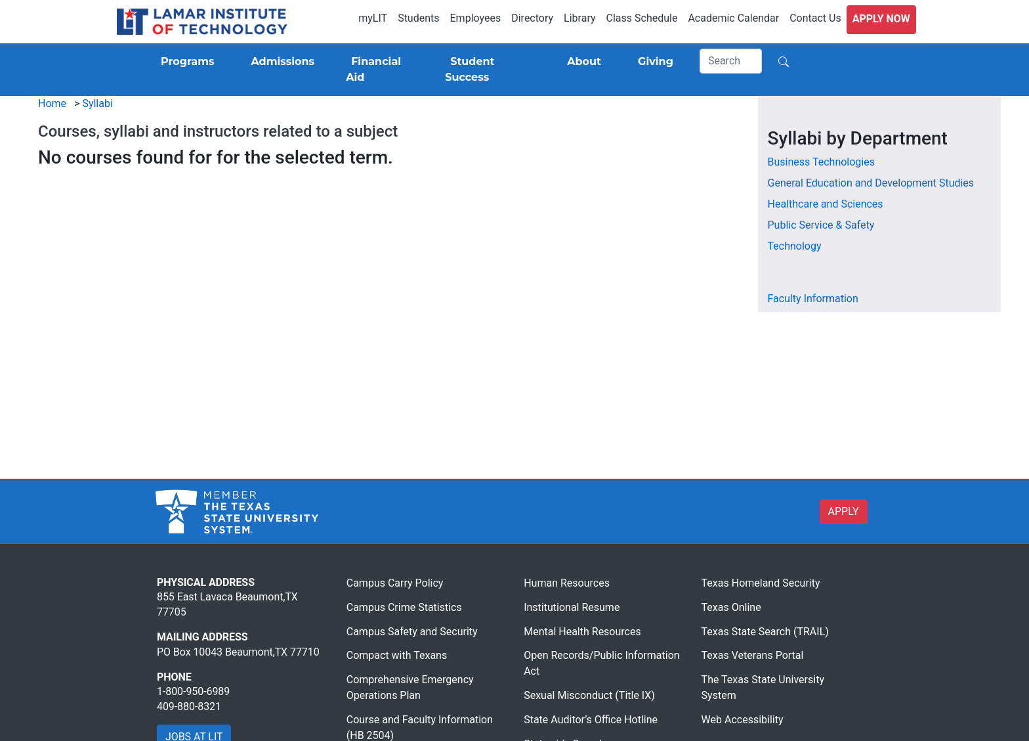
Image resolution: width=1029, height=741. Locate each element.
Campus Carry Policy (395, 583)
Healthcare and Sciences (825, 204)
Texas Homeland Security (761, 583)
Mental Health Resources (582, 631)
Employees (475, 18)
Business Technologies (821, 162)
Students (418, 18)
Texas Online (731, 607)
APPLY (843, 511)
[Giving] (653, 61)
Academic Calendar (733, 18)
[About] (581, 61)
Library (579, 18)
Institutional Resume (572, 607)
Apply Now (881, 18)
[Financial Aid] (380, 69)
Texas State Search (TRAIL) (765, 631)
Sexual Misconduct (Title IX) (589, 695)
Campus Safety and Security (412, 631)
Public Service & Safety (821, 225)
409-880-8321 (189, 706)
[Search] (731, 61)
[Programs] (184, 61)
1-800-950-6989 (193, 691)
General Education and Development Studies (871, 183)
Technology (795, 246)
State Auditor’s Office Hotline (591, 719)
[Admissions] (280, 61)
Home (52, 103)
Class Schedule (642, 18)
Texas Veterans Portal (753, 655)
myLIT (372, 18)
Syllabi (97, 103)
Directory (532, 18)
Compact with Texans (396, 655)
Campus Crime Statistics (404, 607)
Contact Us (815, 18)
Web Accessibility (743, 719)
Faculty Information (813, 298)
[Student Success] (488, 69)
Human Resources (567, 583)
